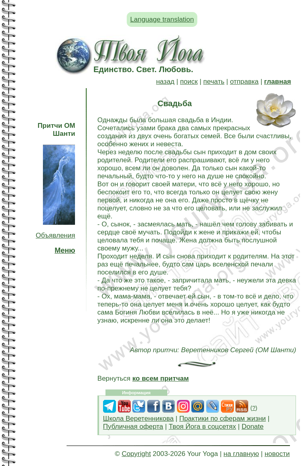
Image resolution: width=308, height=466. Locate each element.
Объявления (55, 235)
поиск (189, 81)
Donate (252, 426)
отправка (244, 81)
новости (277, 454)
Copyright (136, 454)
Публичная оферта (133, 426)
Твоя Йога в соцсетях (202, 426)
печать (214, 81)
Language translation (162, 19)
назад (165, 81)
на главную (241, 454)
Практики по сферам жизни (222, 418)
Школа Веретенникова (138, 418)
